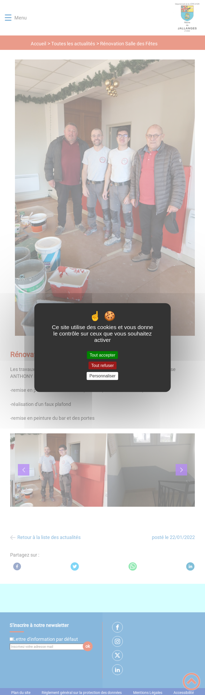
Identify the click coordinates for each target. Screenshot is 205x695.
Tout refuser (102, 365)
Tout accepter (102, 355)
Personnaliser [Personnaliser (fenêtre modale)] (102, 376)
